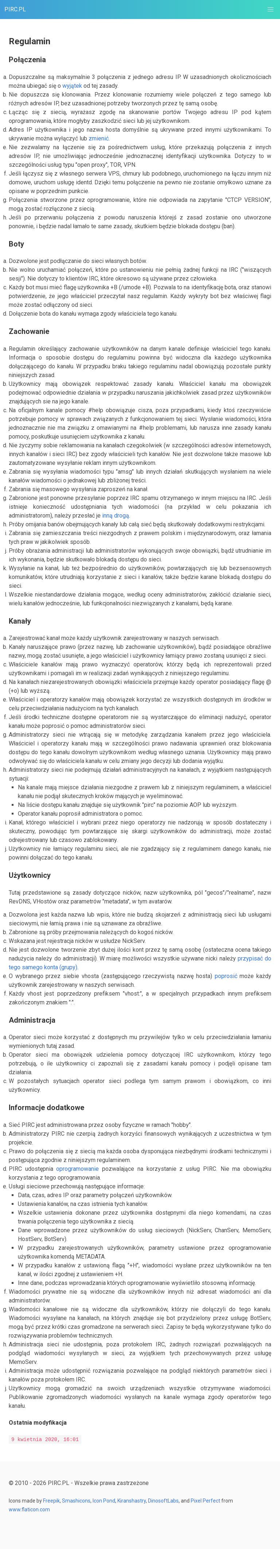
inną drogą (115, 515)
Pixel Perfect (205, 1501)
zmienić (99, 138)
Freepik (51, 1501)
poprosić (226, 976)
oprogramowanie (77, 1168)
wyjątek (72, 85)
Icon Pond (104, 1501)
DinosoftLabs (163, 1501)
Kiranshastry (131, 1501)
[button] (270, 9)
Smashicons (76, 1501)
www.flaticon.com (29, 1509)
